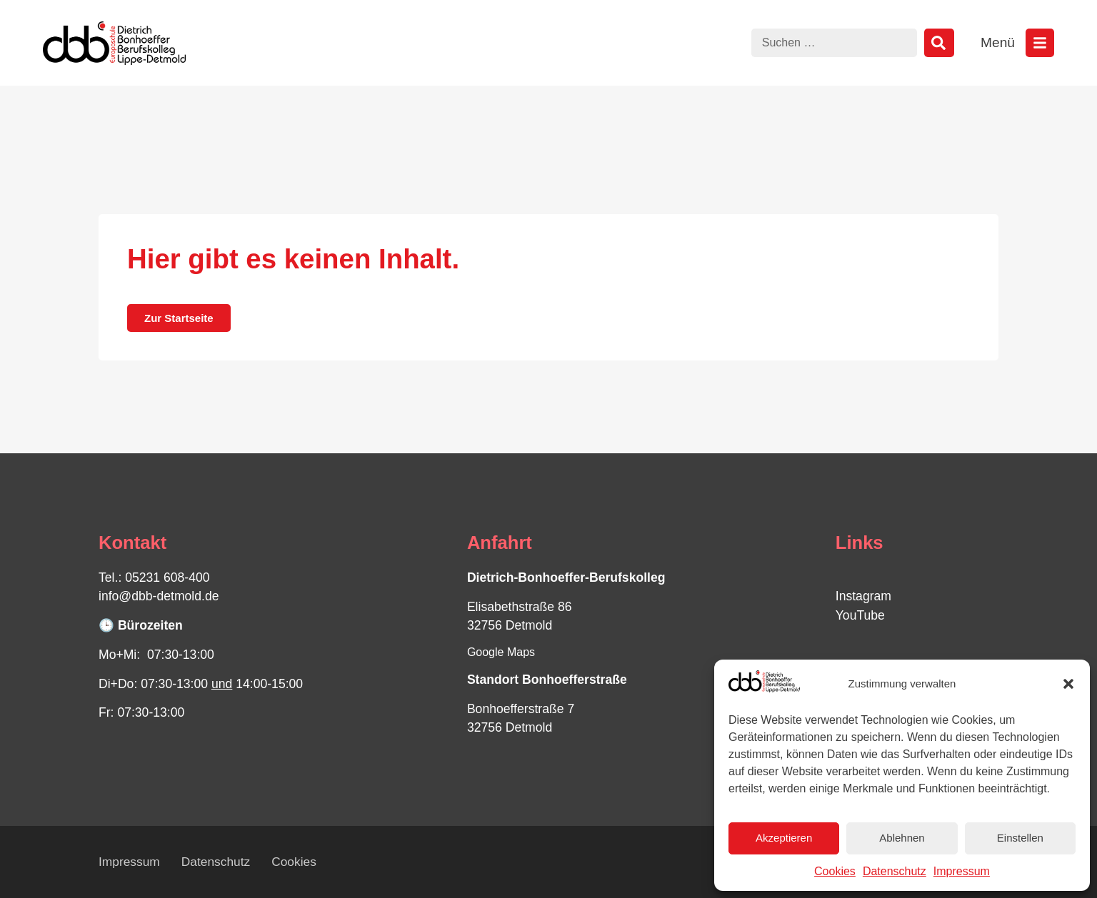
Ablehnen (901, 838)
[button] (1068, 684)
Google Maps (501, 652)
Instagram (863, 596)
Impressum (961, 871)
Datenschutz (894, 871)
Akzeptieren (784, 838)
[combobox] (834, 43)
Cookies (835, 871)
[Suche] (939, 43)
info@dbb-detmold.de (159, 596)
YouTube (860, 615)
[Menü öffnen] (1040, 43)
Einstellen (1020, 838)
